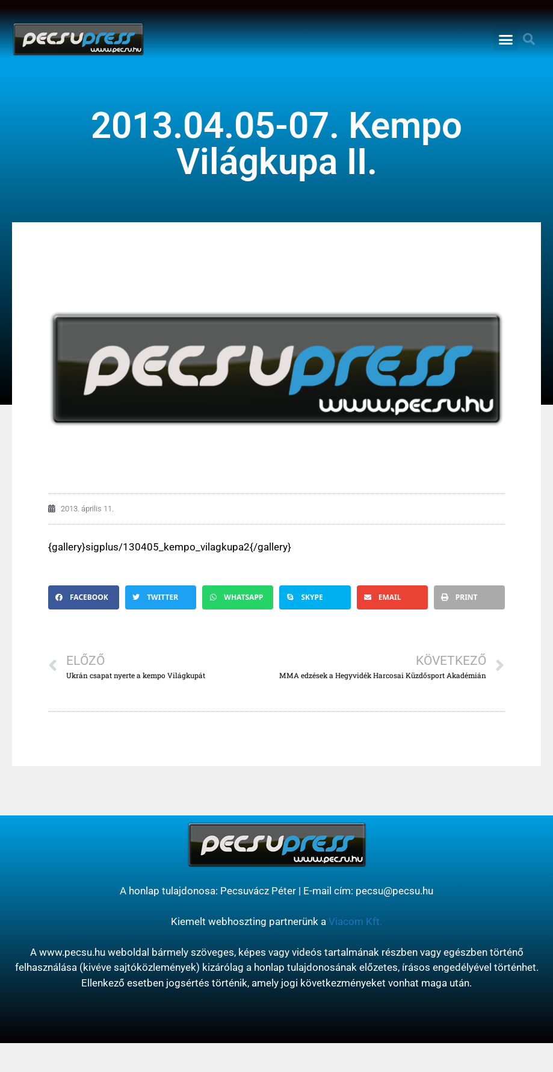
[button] (505, 39)
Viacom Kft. (355, 921)
